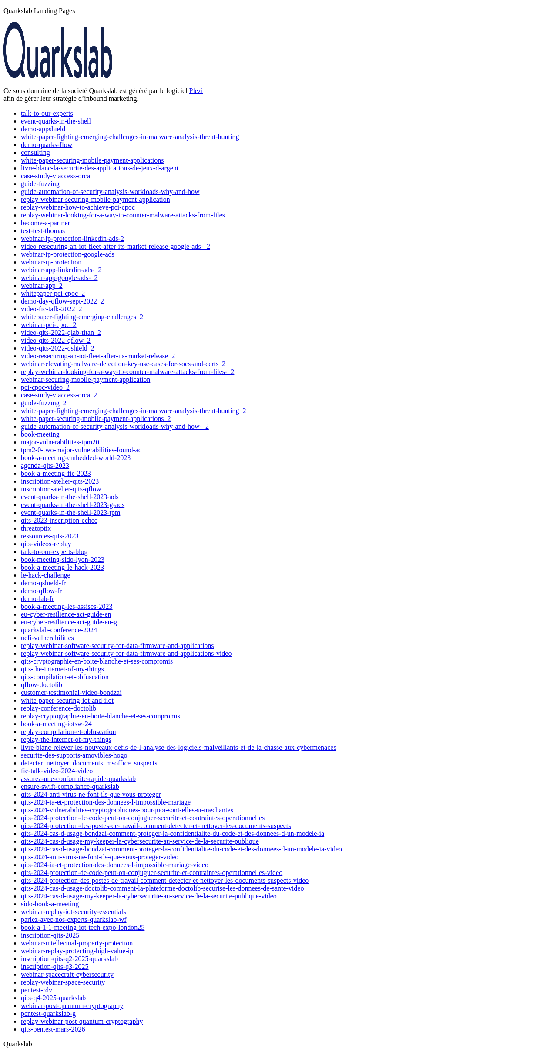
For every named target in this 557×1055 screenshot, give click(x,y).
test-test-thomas (43, 230)
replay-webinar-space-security (63, 982)
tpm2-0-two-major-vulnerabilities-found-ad (81, 450)
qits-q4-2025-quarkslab (53, 998)
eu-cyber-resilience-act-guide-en (66, 614)
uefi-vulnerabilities (47, 637)
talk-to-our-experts (47, 113)
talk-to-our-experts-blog (54, 551)
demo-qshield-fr (43, 583)
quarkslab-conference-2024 (59, 630)
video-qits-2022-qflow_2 (56, 340)
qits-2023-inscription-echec (59, 520)
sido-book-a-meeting (50, 904)
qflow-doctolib (41, 684)
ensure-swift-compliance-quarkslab (70, 786)
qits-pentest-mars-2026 (53, 1029)
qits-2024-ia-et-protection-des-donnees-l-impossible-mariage (106, 802)
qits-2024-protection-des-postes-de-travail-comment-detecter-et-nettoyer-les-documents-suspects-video (165, 880)
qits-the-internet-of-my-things (62, 669)
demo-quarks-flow (46, 144)
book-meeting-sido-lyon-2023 (62, 559)
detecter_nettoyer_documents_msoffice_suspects (89, 763)
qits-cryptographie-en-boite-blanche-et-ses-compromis (97, 661)
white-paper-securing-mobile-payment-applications (92, 160)
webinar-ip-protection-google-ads (67, 254)
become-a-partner (45, 223)
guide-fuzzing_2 (44, 403)
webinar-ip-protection (51, 262)
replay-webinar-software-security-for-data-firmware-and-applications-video (126, 653)
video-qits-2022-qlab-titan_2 (61, 332)
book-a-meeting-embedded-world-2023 (76, 457)
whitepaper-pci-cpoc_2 (53, 293)
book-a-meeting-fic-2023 (56, 473)
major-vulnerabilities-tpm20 (60, 442)
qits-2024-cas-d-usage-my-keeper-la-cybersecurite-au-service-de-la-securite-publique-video (149, 896)
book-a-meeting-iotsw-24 (56, 724)
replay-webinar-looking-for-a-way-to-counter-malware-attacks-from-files (123, 215)
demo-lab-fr (37, 598)
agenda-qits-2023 (45, 465)
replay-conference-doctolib (58, 708)
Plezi (196, 90)
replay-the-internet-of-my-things (66, 739)
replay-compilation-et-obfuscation (68, 731)
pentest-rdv (36, 990)
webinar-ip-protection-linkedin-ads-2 (72, 238)
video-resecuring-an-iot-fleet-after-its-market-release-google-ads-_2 (115, 246)
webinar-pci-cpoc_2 (49, 324)
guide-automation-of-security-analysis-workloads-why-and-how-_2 (115, 426)
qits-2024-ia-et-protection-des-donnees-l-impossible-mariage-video (114, 864)
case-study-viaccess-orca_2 (59, 395)
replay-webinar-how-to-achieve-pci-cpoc (78, 207)
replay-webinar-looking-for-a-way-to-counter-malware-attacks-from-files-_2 (127, 371)
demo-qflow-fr (41, 590)
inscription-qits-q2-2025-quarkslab (69, 958)
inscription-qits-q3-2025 (55, 966)
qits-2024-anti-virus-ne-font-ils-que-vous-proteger (91, 794)
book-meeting (40, 434)
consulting (35, 152)
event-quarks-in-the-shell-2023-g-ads (72, 504)
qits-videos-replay (46, 544)
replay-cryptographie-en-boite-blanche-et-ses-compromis (100, 716)
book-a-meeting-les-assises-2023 (67, 606)
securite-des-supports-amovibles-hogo (74, 755)
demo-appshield (43, 129)
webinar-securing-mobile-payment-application (85, 379)
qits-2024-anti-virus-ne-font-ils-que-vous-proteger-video (99, 857)
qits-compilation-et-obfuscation (65, 677)
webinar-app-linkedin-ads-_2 (61, 270)
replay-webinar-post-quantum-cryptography (82, 1021)
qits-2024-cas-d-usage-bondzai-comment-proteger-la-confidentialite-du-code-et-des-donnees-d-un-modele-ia (172, 833)
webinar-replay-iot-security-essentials (73, 911)
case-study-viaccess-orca (55, 176)
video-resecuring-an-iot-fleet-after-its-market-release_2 (98, 356)
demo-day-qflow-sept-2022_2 (62, 301)
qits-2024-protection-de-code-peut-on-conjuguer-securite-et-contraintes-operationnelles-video (151, 872)
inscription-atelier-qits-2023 (60, 481)
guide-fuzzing (40, 183)
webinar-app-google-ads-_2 (59, 277)
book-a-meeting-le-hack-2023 (62, 567)
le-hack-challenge (45, 575)
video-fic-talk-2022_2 (51, 309)
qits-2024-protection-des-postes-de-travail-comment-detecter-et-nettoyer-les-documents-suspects (156, 825)
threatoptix (36, 528)
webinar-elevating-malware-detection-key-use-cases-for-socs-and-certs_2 (123, 363)
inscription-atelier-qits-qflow (61, 489)
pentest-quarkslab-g (48, 1013)
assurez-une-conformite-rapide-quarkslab (78, 778)
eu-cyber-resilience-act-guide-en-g (69, 622)
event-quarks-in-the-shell (56, 121)
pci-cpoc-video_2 (45, 387)
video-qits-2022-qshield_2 (57, 348)
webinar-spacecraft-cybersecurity (67, 974)
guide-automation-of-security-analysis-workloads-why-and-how (110, 191)
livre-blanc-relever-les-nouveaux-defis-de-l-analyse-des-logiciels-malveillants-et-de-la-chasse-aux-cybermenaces (178, 747)
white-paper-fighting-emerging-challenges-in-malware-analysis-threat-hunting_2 (133, 410)
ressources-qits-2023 (49, 536)
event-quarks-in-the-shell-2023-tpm (70, 512)
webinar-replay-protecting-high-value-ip (77, 951)
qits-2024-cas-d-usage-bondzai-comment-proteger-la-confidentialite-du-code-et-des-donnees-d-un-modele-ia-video (181, 849)
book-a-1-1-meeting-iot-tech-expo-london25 (82, 927)
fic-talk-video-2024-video (57, 771)
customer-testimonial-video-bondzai (71, 692)
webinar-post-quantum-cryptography (72, 1005)
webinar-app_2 (42, 285)
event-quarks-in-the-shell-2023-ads (70, 497)
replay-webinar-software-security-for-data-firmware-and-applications (117, 645)
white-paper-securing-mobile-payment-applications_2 (96, 418)
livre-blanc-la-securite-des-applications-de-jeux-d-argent (99, 168)
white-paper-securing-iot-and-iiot (67, 700)
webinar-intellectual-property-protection (77, 943)
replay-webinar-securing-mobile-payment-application (95, 199)
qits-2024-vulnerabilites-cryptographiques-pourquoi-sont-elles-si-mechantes (127, 810)
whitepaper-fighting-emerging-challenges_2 (82, 317)
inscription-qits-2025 (50, 935)
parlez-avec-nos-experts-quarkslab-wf (74, 919)
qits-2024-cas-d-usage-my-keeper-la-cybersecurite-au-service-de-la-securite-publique (140, 841)
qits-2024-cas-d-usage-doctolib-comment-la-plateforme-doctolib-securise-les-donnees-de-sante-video (162, 888)
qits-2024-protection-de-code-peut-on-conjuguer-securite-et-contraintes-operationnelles (143, 817)
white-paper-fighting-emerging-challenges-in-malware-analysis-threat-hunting (130, 136)
